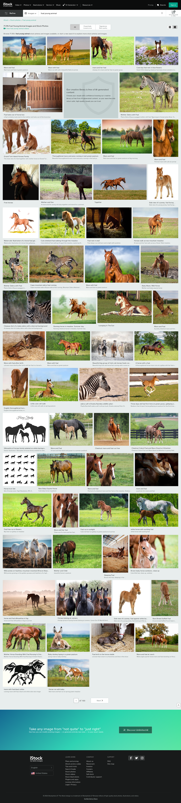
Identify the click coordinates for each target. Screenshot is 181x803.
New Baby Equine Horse (47, 488)
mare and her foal (99, 68)
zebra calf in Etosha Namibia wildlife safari (97, 404)
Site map (110, 764)
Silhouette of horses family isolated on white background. (26, 448)
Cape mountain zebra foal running (43, 285)
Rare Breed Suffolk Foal (162, 619)
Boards (163, 5)
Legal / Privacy (70, 785)
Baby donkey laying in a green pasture (62, 654)
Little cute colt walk (38, 404)
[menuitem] (18, 7)
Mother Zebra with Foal (130, 115)
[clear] (162, 13)
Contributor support (94, 777)
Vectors (49, 5)
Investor (89, 766)
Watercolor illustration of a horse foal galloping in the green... (27, 241)
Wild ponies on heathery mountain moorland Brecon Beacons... (28, 571)
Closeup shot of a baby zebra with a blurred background (25, 326)
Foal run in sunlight (88, 529)
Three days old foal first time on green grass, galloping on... (153, 404)
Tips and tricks (71, 766)
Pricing (150, 5)
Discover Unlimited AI (135, 730)
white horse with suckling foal (142, 529)
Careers (89, 769)
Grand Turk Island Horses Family (16, 156)
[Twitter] (136, 758)
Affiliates (89, 772)
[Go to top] (178, 705)
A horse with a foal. (143, 363)
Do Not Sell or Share (91, 799)
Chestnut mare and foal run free (107, 448)
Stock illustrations (72, 777)
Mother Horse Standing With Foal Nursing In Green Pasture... (27, 654)
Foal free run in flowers (12, 529)
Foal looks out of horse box (14, 115)
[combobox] (31, 13)
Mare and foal (9, 68)
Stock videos (70, 774)
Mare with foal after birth (13, 363)
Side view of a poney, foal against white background (134, 619)
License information (72, 782)
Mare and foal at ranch (145, 654)
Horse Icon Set (9, 489)
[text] (99, 13)
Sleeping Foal (109, 575)
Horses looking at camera (67, 618)
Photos (26, 5)
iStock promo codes (73, 764)
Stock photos (70, 772)
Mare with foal (53, 68)
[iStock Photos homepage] (8, 5)
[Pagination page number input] (76, 700)
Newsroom (90, 764)
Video (17, 5)
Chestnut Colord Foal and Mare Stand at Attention (151, 448)
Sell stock (90, 774)
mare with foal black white (14, 689)
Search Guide (70, 769)
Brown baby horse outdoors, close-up (145, 571)
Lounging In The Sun (106, 325)
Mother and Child (60, 571)
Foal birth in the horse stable (103, 654)
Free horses (8, 203)
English (42, 767)
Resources (86, 5)
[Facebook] (130, 758)
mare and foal (141, 489)
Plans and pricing (71, 761)
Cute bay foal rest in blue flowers (149, 68)
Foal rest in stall (93, 241)
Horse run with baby (56, 689)
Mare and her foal (61, 530)
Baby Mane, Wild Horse (151, 286)
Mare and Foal (159, 326)
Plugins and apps (71, 779)
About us (89, 761)
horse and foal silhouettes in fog (16, 618)
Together (98, 202)
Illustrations (37, 5)
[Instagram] (142, 758)
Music (58, 5)
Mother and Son (47, 202)
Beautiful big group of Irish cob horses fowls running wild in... (116, 363)
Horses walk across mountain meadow (149, 241)
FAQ (109, 761)
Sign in (173, 5)
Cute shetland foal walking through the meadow (59, 241)
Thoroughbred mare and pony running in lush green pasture (75, 156)
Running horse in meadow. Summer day (68, 326)
